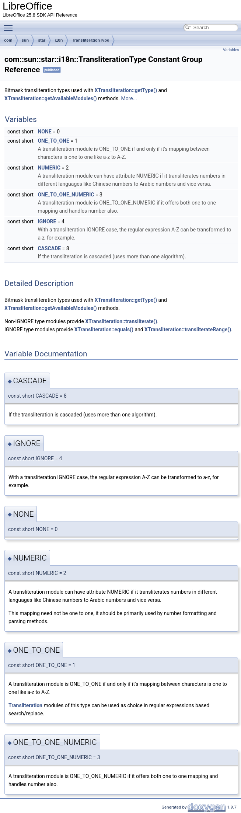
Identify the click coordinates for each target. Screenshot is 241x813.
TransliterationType (90, 40)
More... (129, 98)
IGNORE (47, 221)
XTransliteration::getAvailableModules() (50, 98)
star (41, 40)
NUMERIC (49, 168)
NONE (44, 132)
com (8, 40)
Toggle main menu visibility (10, 24)
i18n (59, 40)
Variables (231, 50)
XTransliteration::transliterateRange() (187, 329)
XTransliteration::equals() (103, 329)
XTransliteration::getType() (126, 90)
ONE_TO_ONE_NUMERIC (66, 195)
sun (25, 40)
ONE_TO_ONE (53, 141)
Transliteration (25, 705)
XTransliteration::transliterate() (121, 321)
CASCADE (49, 248)
